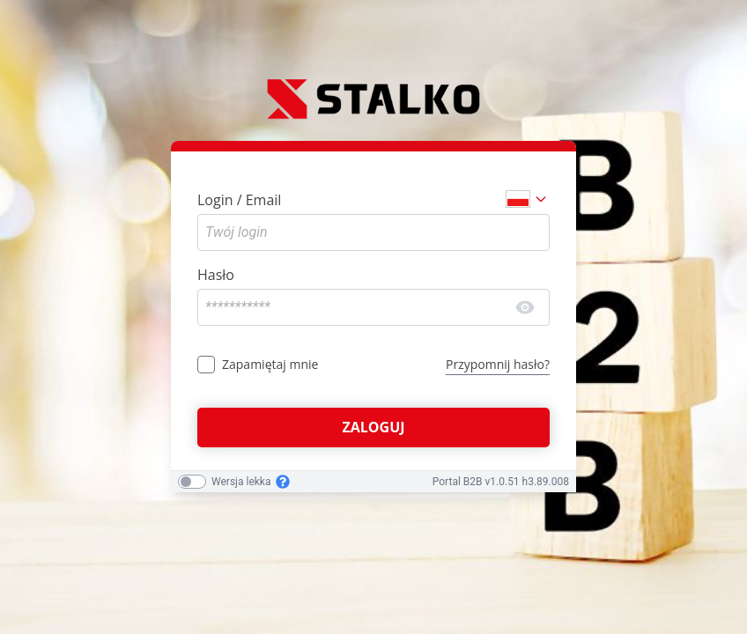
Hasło (215, 274)
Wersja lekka (240, 482)
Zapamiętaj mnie (270, 364)
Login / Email (239, 200)
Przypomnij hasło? (498, 364)
